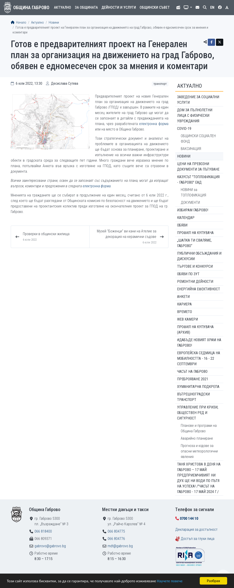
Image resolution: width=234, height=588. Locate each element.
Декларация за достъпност (196, 529)
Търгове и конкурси (195, 266)
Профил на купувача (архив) (195, 330)
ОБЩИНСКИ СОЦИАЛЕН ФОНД (198, 139)
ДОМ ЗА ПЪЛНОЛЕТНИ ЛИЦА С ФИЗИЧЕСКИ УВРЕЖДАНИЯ (194, 115)
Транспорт (160, 83)
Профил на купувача (195, 233)
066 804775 (116, 531)
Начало (18, 22)
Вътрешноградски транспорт (193, 397)
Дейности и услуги (118, 7)
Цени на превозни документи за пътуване (198, 167)
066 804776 (116, 538)
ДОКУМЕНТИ (190, 202)
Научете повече (169, 581)
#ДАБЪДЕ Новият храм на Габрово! (199, 343)
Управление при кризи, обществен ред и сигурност (197, 412)
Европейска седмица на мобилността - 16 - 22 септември (198, 358)
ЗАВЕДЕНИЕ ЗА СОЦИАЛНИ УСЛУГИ (198, 100)
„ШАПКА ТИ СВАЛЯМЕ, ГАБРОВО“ (194, 243)
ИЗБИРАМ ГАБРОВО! (192, 210)
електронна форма (153, 124)
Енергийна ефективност (198, 289)
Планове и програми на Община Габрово (199, 428)
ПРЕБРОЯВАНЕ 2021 (192, 379)
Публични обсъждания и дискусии (199, 256)
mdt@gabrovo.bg (120, 546)
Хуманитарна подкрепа (198, 386)
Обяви (182, 225)
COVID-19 (184, 128)
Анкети (183, 296)
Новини (54, 22)
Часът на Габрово (192, 371)
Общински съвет (155, 7)
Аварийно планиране (197, 438)
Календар (185, 217)
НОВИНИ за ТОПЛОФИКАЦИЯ (193, 192)
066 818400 (43, 531)
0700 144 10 (189, 518)
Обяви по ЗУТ (188, 274)
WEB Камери (187, 319)
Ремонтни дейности (195, 281)
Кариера (184, 304)
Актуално (62, 7)
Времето (184, 312)
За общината (86, 7)
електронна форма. (97, 186)
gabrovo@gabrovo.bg (50, 546)
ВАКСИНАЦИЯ (191, 149)
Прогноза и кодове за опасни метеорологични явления (199, 451)
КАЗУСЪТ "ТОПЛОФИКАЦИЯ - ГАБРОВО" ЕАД (198, 180)
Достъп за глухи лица (197, 538)
